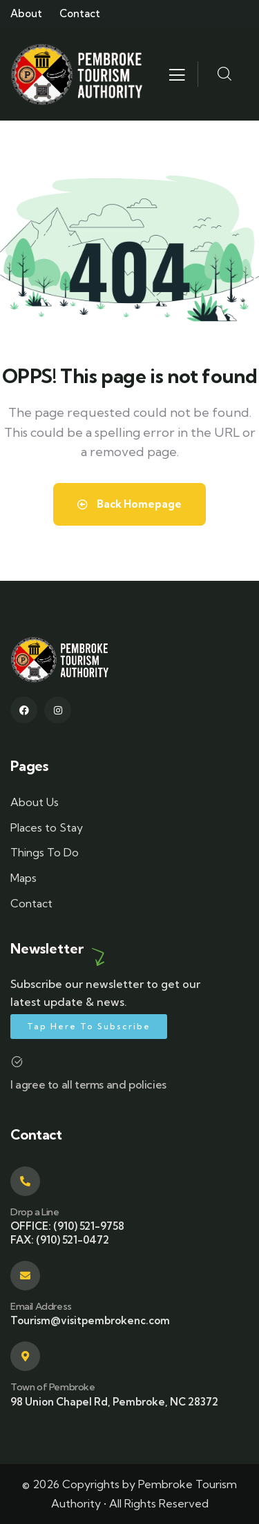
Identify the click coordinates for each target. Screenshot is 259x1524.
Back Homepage (129, 504)
